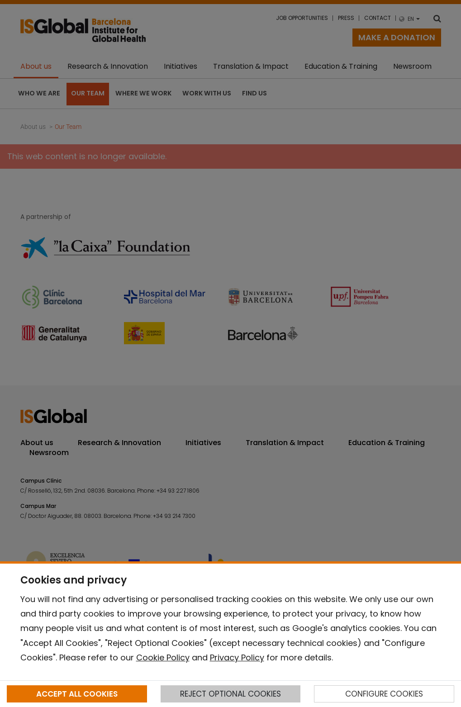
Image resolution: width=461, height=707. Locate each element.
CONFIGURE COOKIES (384, 693)
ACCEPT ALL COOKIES (77, 693)
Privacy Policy (237, 657)
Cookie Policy (163, 657)
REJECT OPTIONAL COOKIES (230, 693)
